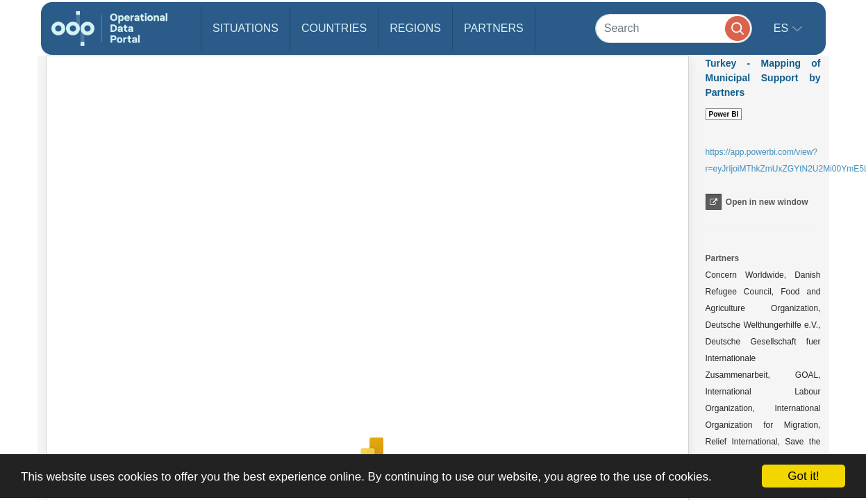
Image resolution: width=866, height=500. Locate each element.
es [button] (783, 28)
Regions (415, 28)
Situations (245, 28)
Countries (334, 28)
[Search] (673, 28)
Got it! (803, 476)
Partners (494, 28)
